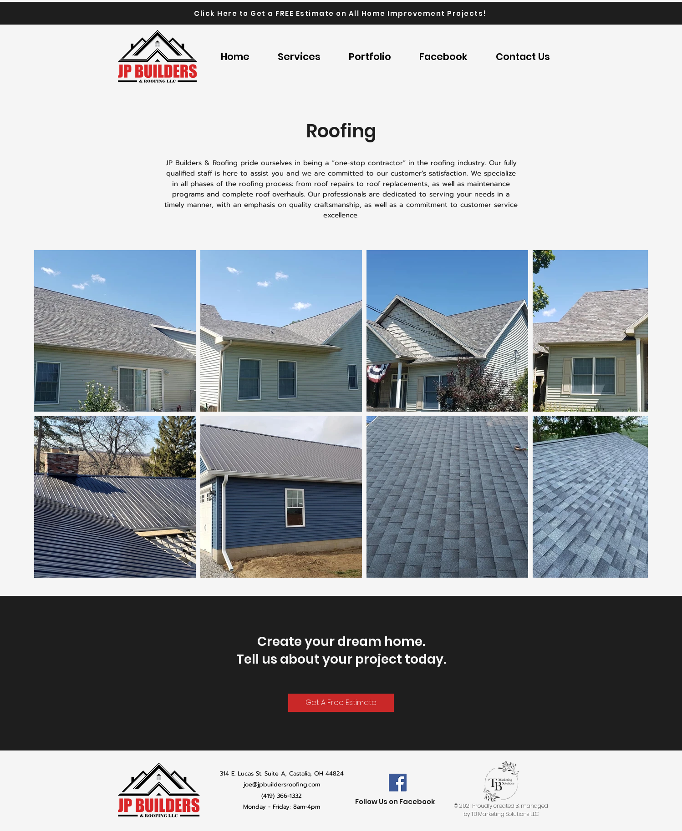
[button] (370, 56)
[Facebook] (398, 782)
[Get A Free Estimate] (341, 703)
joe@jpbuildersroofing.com (282, 784)
